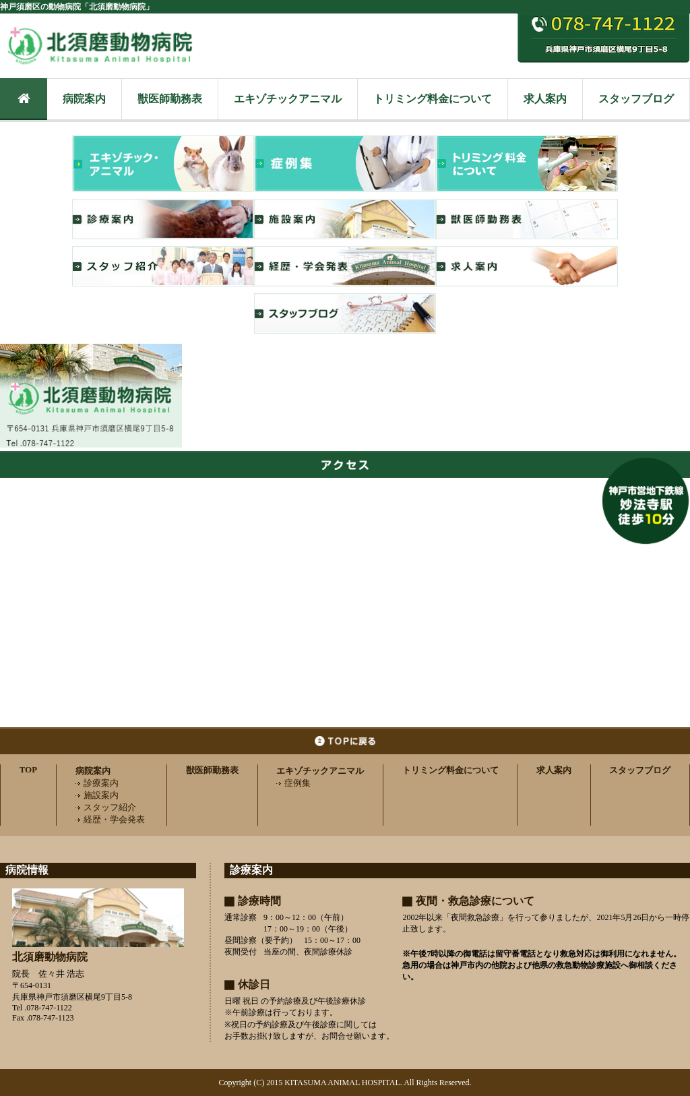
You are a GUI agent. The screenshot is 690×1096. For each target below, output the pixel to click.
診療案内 (97, 783)
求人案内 (545, 98)
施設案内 (97, 795)
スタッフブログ (636, 98)
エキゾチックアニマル (288, 98)
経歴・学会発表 (110, 819)
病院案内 (84, 98)
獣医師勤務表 (169, 98)
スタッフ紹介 (105, 807)
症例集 (293, 783)
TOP (29, 769)
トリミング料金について (432, 98)
